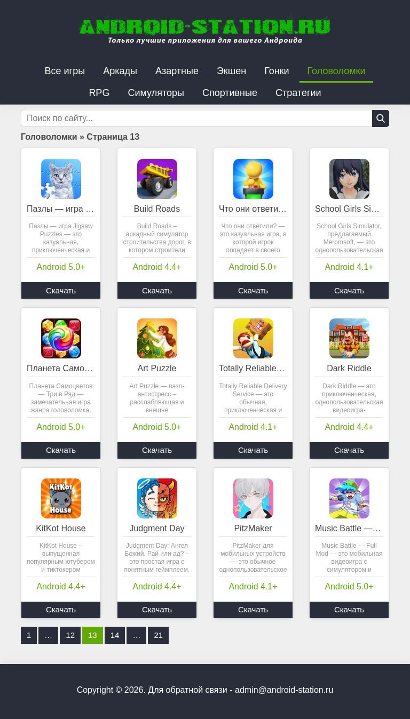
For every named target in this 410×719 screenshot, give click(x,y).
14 (115, 635)
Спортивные (229, 92)
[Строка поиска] (205, 118)
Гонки (276, 71)
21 (158, 635)
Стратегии (298, 92)
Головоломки (337, 71)
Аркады (120, 71)
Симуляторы (156, 92)
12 (70, 635)
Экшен (231, 71)
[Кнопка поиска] (380, 118)
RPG (99, 92)
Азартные (177, 71)
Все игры (65, 71)
